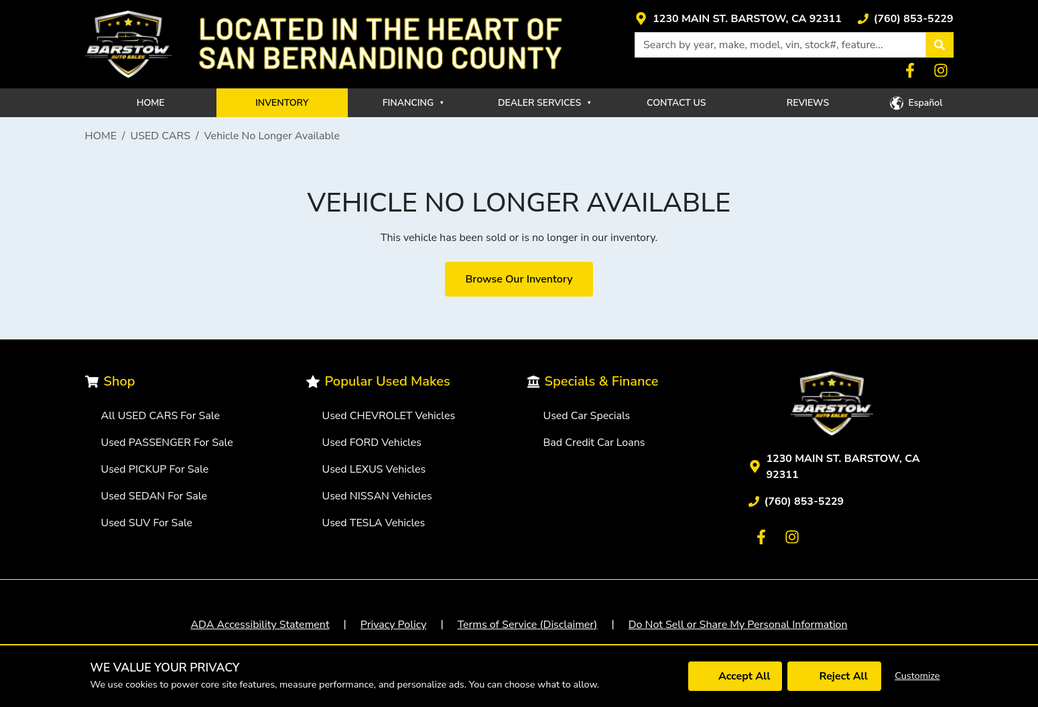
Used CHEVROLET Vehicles (389, 415)
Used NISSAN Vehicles (377, 496)
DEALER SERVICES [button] (545, 102)
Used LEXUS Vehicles (374, 469)
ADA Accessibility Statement (259, 624)
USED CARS (161, 136)
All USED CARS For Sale (160, 415)
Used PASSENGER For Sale (167, 442)
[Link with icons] (738, 19)
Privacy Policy (394, 624)
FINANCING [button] (413, 102)
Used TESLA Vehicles (374, 523)
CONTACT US (676, 102)
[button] (939, 45)
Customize (917, 675)
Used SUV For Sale (147, 523)
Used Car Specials (587, 415)
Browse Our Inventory (518, 279)
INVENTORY (281, 102)
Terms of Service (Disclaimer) (528, 624)
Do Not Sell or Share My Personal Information (738, 624)
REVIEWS (808, 102)
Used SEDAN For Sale (154, 496)
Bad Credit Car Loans (594, 442)
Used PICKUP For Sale (155, 469)
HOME (151, 102)
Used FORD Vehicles (371, 442)
